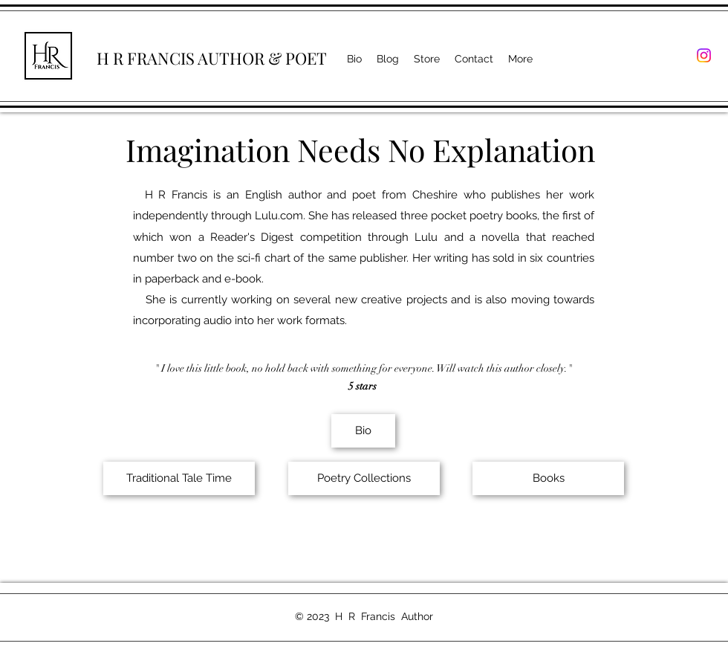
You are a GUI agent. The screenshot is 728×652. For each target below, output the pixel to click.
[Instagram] (704, 55)
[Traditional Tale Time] (179, 478)
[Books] (548, 478)
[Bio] (363, 431)
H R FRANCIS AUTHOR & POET (212, 58)
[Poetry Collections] (364, 478)
